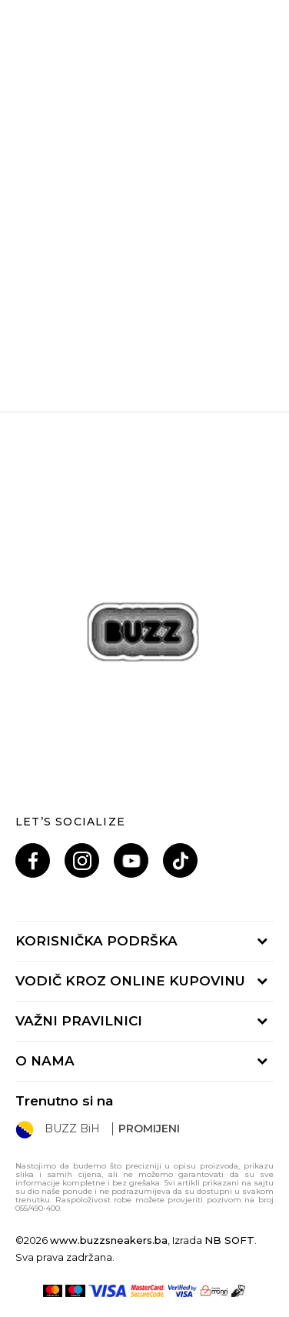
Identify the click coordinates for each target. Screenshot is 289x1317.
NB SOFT (229, 1240)
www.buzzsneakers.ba (109, 1240)
